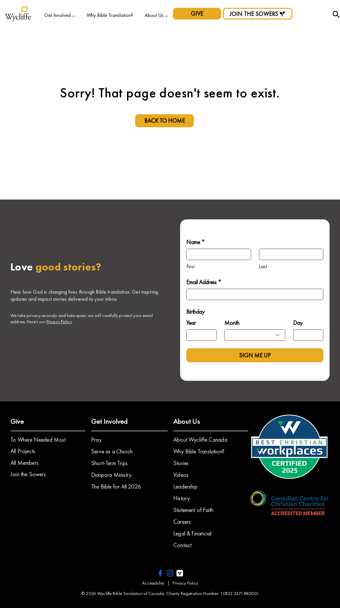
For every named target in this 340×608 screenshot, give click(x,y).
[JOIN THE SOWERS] (257, 14)
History (181, 498)
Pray (96, 439)
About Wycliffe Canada (200, 439)
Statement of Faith (193, 510)
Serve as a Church (112, 451)
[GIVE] (197, 14)
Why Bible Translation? (198, 451)
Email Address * (203, 282)
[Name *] (217, 254)
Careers (182, 521)
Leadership (185, 486)
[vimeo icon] (180, 573)
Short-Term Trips (109, 463)
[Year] (199, 335)
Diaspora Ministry (111, 474)
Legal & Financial (192, 533)
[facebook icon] (160, 573)
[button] (59, 15)
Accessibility (153, 583)
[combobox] (254, 335)
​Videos (181, 474)
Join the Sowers (28, 474)
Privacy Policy (59, 322)
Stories (181, 463)
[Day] (306, 335)
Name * (195, 242)
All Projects (22, 451)
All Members (24, 462)
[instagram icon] (170, 573)
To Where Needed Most (38, 439)
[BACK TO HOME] (164, 120)
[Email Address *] (253, 294)
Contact (182, 545)
